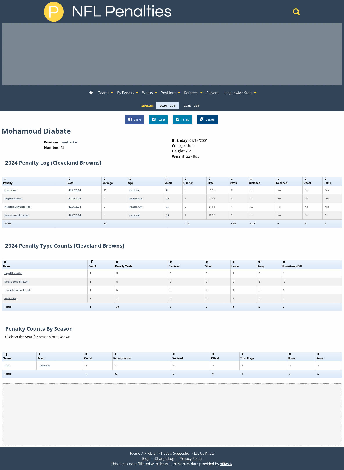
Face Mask (10, 190)
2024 (7, 365)
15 (167, 198)
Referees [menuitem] (191, 92)
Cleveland (44, 365)
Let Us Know (204, 453)
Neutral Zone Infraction (16, 215)
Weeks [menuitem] (147, 92)
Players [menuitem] (212, 92)
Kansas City (135, 198)
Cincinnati (134, 215)
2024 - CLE (167, 105)
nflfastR (226, 463)
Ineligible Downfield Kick (17, 206)
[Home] (296, 13)
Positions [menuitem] (168, 92)
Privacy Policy (191, 458)
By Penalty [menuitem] (125, 92)
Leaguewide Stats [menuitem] (238, 92)
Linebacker (69, 142)
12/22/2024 (75, 215)
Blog (145, 458)
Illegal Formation (13, 198)
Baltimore (134, 190)
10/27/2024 (75, 190)
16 (167, 215)
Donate (207, 119)
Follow (182, 119)
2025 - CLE (191, 105)
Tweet (158, 119)
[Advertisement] (172, 54)
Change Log (164, 458)
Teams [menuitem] (103, 92)
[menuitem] (91, 93)
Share (134, 119)
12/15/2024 (75, 198)
